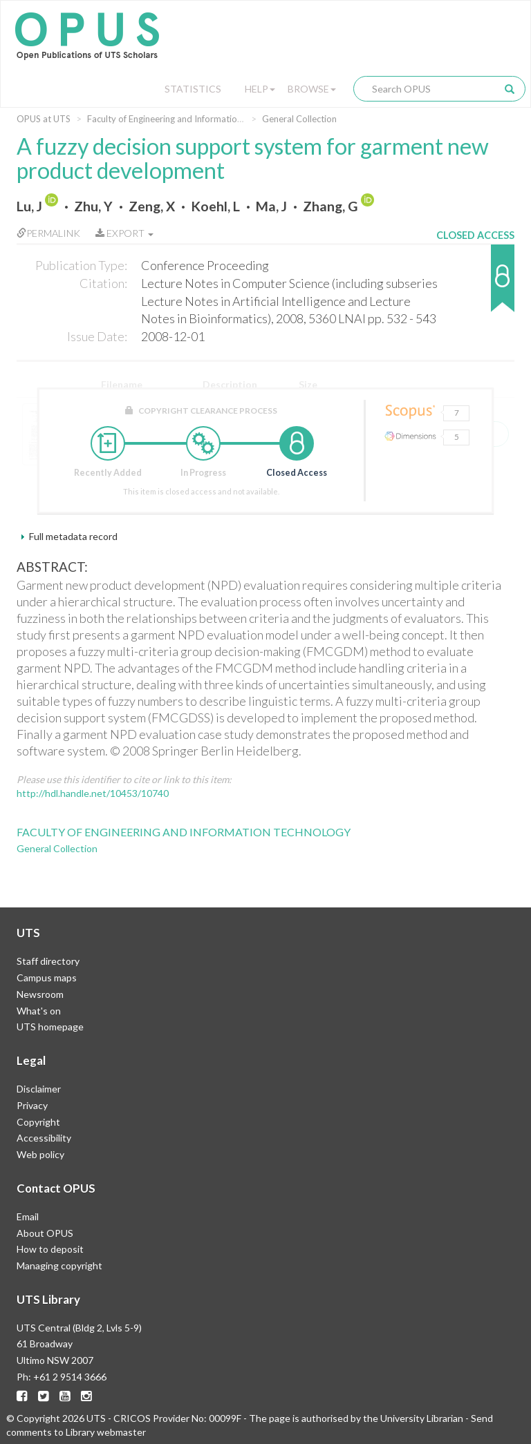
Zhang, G (330, 206)
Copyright (38, 1122)
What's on (39, 1011)
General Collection (299, 118)
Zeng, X (152, 206)
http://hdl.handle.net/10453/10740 (93, 793)
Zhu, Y (93, 206)
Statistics (193, 89)
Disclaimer (39, 1089)
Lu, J (29, 206)
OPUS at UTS (44, 118)
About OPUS (45, 1233)
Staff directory (48, 961)
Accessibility (44, 1138)
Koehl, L (215, 206)
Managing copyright (59, 1265)
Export (124, 233)
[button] (475, 284)
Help (260, 89)
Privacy (32, 1105)
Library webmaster (106, 1432)
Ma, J (271, 206)
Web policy (40, 1154)
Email (28, 1216)
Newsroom (40, 994)
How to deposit (50, 1249)
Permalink (48, 233)
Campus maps (47, 977)
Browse (312, 89)
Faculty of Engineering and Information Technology (189, 118)
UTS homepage (50, 1026)
